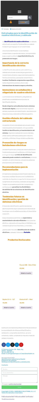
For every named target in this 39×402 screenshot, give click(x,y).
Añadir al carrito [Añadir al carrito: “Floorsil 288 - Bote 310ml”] (26, 273)
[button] (19, 12)
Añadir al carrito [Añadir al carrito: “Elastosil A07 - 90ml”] (26, 307)
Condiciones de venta (8, 399)
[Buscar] (30, 17)
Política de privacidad (8, 396)
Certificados (29, 396)
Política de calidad (20, 396)
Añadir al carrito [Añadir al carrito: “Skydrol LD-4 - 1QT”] (9, 307)
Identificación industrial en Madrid (13, 359)
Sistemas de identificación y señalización (16, 362)
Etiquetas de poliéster (9, 360)
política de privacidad (15, 384)
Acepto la (12, 384)
